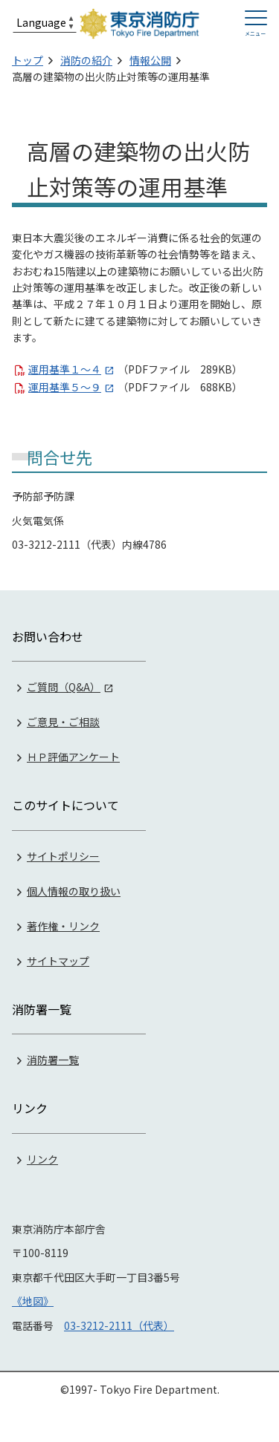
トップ (27, 60)
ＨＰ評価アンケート (73, 756)
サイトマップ (58, 960)
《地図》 (33, 1300)
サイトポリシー (63, 856)
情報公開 (150, 60)
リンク (42, 1159)
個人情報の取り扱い (74, 891)
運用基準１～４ (64, 369)
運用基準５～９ (64, 386)
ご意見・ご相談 (63, 721)
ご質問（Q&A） (63, 686)
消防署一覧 (53, 1059)
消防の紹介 (86, 60)
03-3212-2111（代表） (119, 1325)
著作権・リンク (63, 926)
